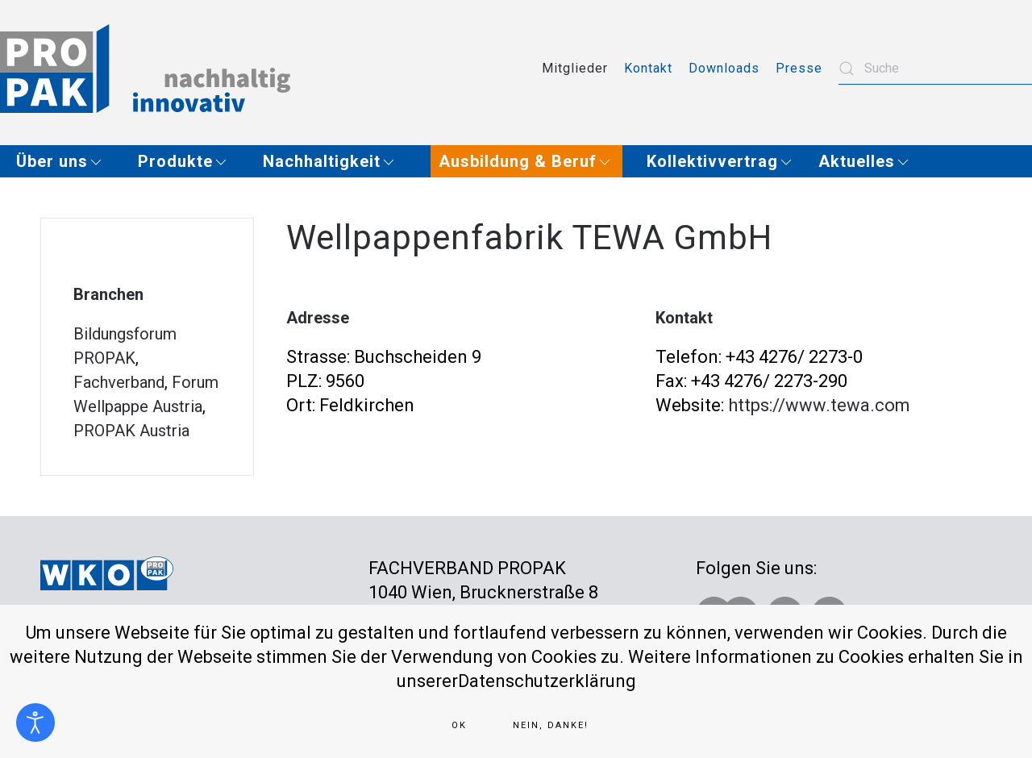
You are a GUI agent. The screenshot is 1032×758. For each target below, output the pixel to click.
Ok (459, 725)
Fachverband (118, 382)
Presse (799, 68)
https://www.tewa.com (819, 405)
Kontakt (648, 68)
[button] (65, 161)
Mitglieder (575, 68)
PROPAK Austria (131, 430)
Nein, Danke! (551, 725)
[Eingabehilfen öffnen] (35, 722)
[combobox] (935, 68)
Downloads (724, 68)
